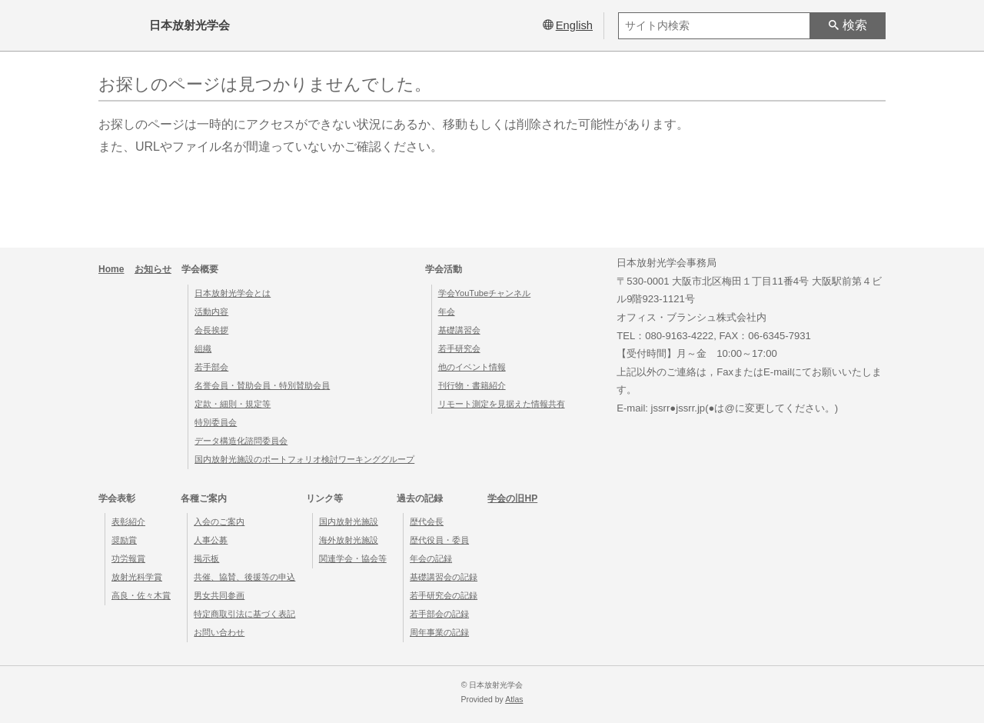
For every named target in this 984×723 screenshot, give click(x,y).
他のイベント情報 (472, 366)
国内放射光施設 (348, 521)
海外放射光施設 (348, 540)
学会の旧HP (512, 498)
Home (111, 269)
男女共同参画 (219, 595)
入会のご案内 (219, 521)
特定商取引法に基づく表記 (244, 613)
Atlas (514, 699)
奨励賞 (124, 540)
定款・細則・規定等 (232, 403)
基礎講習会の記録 (443, 576)
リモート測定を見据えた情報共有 (501, 403)
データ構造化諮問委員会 (241, 440)
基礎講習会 (459, 330)
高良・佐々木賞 (141, 595)
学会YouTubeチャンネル (484, 293)
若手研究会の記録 (443, 595)
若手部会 (211, 366)
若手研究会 (459, 348)
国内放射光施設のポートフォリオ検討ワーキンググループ (304, 459)
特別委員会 (215, 422)
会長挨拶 (211, 330)
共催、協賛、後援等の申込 (244, 576)
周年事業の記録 (439, 632)
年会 (446, 311)
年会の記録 (431, 558)
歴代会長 (427, 521)
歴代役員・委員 (439, 540)
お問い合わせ (219, 632)
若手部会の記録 (439, 613)
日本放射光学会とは (232, 293)
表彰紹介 (128, 521)
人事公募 (211, 540)
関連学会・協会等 (353, 558)
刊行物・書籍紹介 (472, 385)
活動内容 (211, 311)
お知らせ (153, 269)
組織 (202, 348)
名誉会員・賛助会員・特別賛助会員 (262, 385)
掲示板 (206, 558)
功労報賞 (128, 558)
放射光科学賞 (136, 576)
